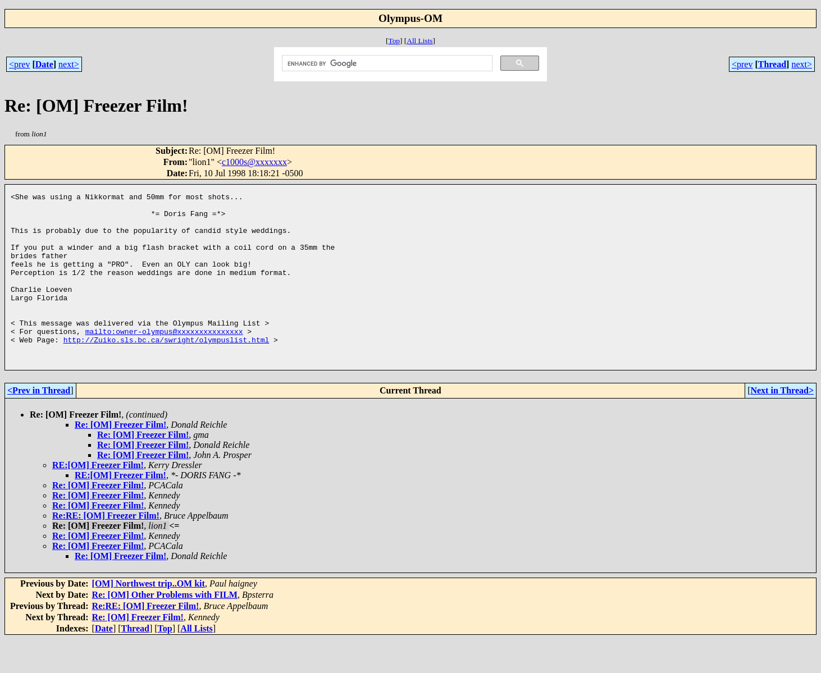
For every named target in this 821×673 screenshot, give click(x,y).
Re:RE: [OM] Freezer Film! (105, 549)
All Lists (419, 40)
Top (394, 40)
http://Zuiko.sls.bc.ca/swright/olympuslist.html (166, 370)
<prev (19, 64)
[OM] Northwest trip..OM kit (148, 617)
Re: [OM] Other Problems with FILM (165, 628)
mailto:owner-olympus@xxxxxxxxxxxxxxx (164, 360)
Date (44, 64)
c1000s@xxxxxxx (254, 162)
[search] (386, 63)
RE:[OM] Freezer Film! (98, 498)
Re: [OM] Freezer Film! (120, 458)
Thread (772, 64)
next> (68, 64)
